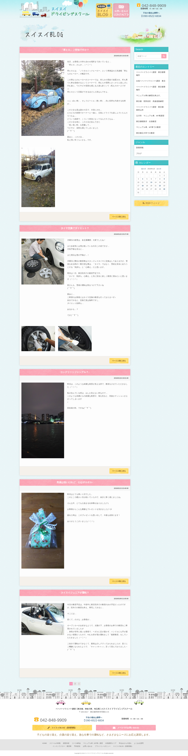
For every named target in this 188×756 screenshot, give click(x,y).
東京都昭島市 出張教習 (146, 121)
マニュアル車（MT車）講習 (93, 743)
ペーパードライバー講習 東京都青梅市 (150, 73)
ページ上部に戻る (119, 217)
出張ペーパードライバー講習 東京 (150, 81)
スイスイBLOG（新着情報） (62, 728)
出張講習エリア (110, 743)
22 (160, 186)
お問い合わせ (87, 746)
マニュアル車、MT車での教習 (148, 127)
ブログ (139, 153)
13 (151, 182)
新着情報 (139, 147)
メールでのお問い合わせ (126, 728)
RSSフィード (151, 203)
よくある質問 (138, 743)
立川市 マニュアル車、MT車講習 (150, 116)
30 (164, 189)
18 (142, 186)
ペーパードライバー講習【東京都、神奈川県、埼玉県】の (94, 709)
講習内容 (66, 743)
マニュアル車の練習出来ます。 (149, 95)
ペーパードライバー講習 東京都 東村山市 (150, 108)
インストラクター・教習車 (62, 746)
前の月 (143, 169)
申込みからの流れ (125, 743)
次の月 (159, 169)
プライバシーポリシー (103, 746)
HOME (44, 743)
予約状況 (77, 746)
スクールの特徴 (54, 743)
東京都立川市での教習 (145, 133)
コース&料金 (76, 743)
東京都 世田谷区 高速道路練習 (150, 101)
